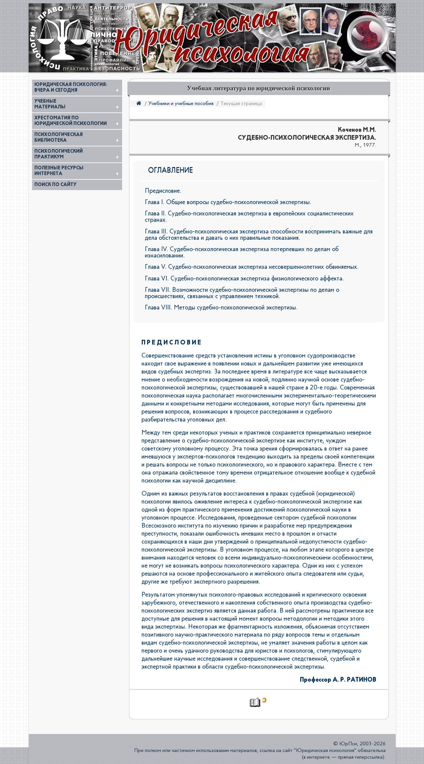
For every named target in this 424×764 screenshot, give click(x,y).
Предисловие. (163, 191)
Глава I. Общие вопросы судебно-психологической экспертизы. (228, 202)
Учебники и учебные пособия (181, 103)
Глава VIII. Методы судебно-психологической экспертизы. (221, 307)
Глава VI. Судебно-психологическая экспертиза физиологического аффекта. (244, 278)
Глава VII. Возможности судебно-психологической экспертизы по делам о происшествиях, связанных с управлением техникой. (242, 293)
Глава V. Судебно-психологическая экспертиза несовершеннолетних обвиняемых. (252, 267)
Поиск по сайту (55, 184)
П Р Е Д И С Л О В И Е (171, 342)
